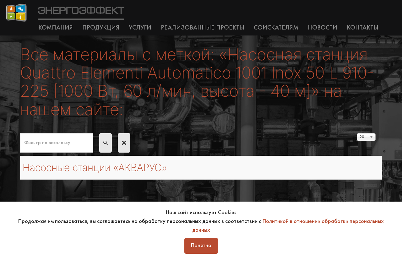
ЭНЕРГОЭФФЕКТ (81, 11)
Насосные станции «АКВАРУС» (95, 167)
